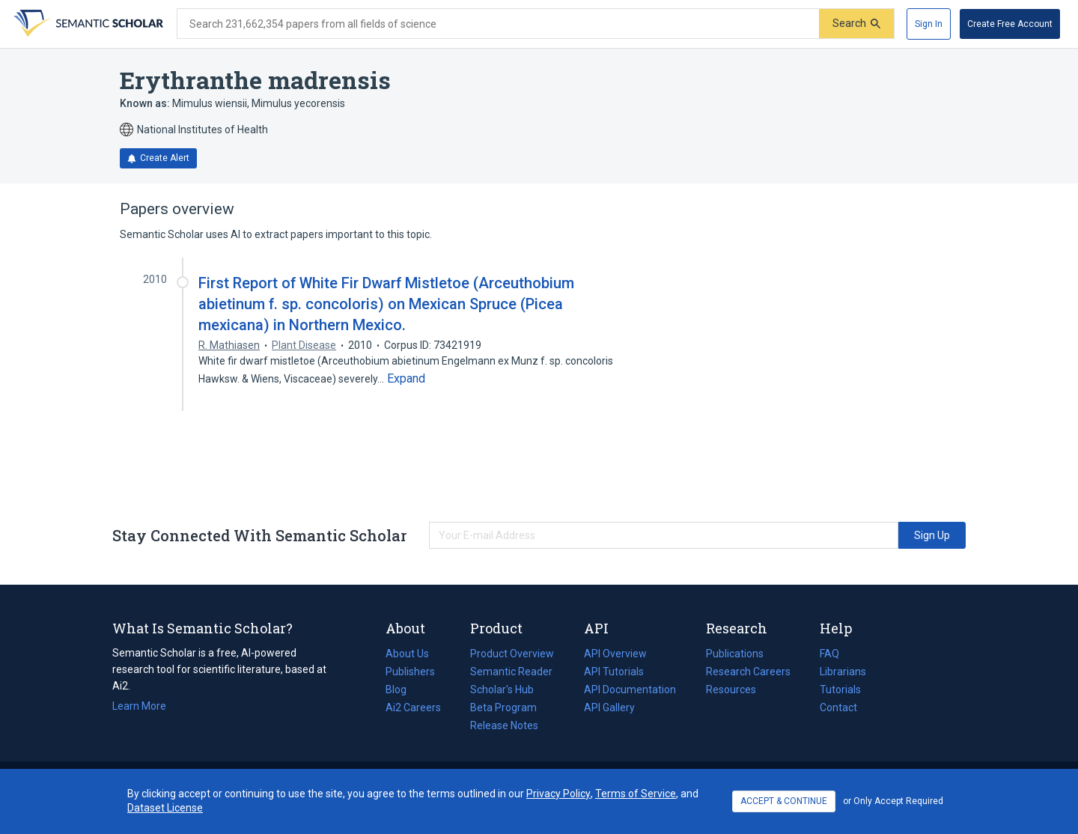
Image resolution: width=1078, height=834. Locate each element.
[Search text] (498, 23)
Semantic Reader (511, 672)
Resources (731, 689)
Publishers (410, 672)
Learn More (139, 706)
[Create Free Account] (1010, 24)
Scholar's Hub (502, 689)
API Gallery (609, 707)
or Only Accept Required (893, 801)
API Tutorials (614, 672)
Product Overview (512, 654)
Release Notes (504, 725)
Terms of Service (635, 794)
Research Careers (748, 672)
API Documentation (630, 689)
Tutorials (840, 689)
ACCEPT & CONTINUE (783, 801)
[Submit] (856, 23)
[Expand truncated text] (406, 379)
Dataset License (165, 808)
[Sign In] (929, 24)
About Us (407, 654)
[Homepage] (86, 24)
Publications (735, 654)
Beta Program (503, 707)
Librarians (843, 672)
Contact (838, 707)
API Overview (615, 654)
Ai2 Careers (413, 707)
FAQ (829, 654)
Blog (402, 689)
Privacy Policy (558, 794)
